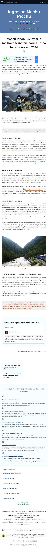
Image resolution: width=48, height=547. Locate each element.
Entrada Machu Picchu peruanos (11, 483)
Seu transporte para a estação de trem (12, 411)
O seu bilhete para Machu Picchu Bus (12, 433)
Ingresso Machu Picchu (24, 14)
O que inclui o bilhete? (8, 498)
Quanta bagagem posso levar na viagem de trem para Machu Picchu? (12, 375)
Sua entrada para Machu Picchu (10, 399)
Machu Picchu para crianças (9, 488)
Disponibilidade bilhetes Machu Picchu (12, 473)
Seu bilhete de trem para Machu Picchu (12, 422)
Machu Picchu (6, 150)
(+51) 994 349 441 (28, 517)
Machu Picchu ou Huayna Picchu (34, 189)
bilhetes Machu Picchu (39, 159)
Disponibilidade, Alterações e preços (11, 493)
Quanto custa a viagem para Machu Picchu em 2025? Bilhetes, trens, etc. (11, 367)
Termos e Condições (27, 508)
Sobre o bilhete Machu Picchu (15, 508)
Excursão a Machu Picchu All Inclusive (12, 456)
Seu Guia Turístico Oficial (9, 445)
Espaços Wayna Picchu (8, 478)
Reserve (43, 2)
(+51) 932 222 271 (35, 515)
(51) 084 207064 (18, 515)
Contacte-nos (35, 508)
